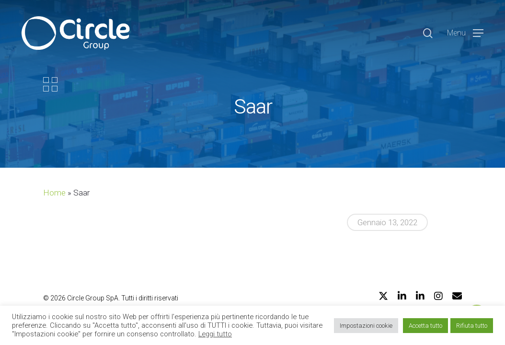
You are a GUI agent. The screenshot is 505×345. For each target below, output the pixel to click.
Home (54, 192)
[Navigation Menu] (465, 33)
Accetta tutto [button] (425, 325)
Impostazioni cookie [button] (366, 325)
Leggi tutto (215, 334)
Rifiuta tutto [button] (471, 325)
